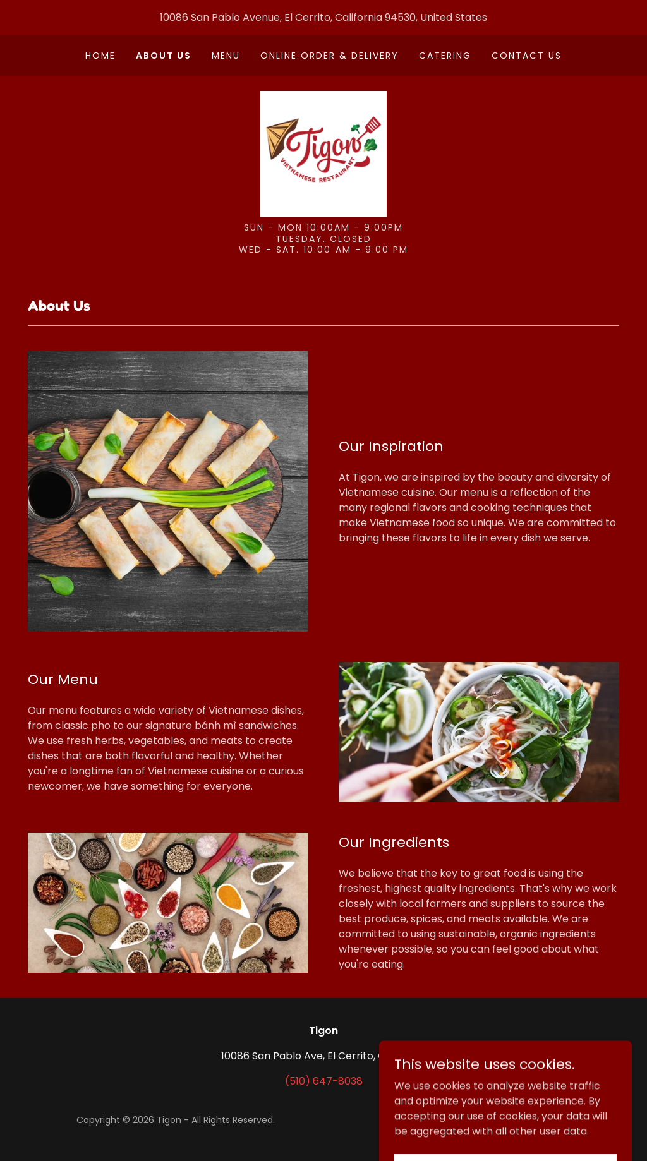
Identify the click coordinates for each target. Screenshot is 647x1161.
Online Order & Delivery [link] (329, 55)
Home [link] (100, 55)
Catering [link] (445, 55)
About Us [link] (163, 55)
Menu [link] (226, 55)
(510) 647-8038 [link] (324, 1081)
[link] (323, 153)
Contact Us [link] (527, 55)
